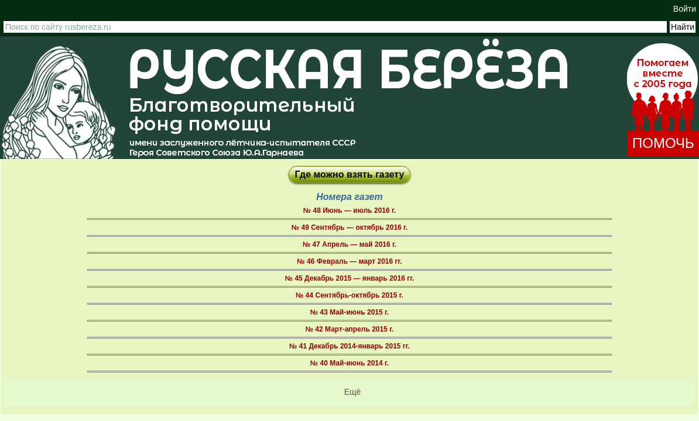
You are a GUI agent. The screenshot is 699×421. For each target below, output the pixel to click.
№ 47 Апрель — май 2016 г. (349, 244)
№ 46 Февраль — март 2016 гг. (349, 261)
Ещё (352, 391)
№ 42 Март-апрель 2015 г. (350, 329)
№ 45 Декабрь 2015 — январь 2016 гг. (349, 278)
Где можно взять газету (350, 175)
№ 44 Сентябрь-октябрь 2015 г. (349, 295)
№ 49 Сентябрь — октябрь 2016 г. (349, 227)
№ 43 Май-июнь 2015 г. (349, 312)
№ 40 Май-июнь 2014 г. (349, 363)
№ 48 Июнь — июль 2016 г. (349, 210)
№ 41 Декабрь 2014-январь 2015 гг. (349, 346)
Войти (684, 8)
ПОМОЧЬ (663, 143)
